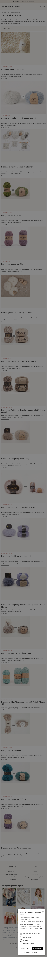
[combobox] (43, 912)
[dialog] (31, 932)
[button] (31, 952)
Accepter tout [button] (37, 948)
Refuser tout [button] (25, 948)
